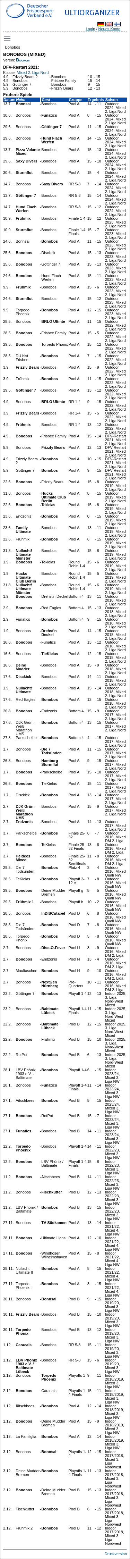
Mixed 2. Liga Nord (33, 72)
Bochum (22, 60)
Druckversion (116, 1554)
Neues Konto (109, 29)
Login (90, 29)
